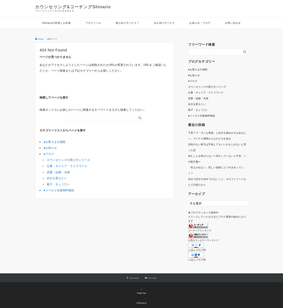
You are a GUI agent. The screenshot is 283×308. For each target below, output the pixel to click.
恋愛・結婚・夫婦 (58, 172)
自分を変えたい (57, 178)
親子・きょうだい (58, 184)
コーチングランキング (200, 230)
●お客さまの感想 (54, 141)
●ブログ (48, 154)
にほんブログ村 (197, 249)
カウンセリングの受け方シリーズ (68, 159)
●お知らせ (50, 147)
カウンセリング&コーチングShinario (73, 7)
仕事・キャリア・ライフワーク (67, 166)
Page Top (141, 291)
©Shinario (141, 303)
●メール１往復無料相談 (58, 190)
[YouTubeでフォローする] (151, 278)
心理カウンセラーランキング (203, 240)
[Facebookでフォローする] (132, 278)
